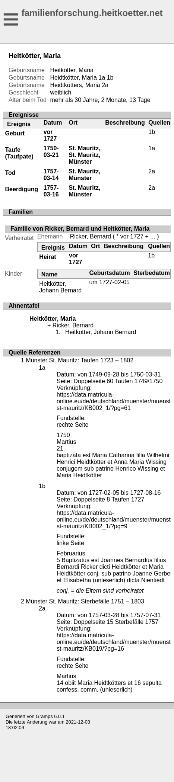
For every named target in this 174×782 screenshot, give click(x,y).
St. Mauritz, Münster (84, 174)
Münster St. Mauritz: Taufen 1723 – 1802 (79, 360)
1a (101, 77)
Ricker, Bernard (90, 236)
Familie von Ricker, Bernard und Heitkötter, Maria (79, 228)
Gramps (44, 716)
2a (105, 85)
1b (110, 77)
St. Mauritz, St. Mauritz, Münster (84, 155)
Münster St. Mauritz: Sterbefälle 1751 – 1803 (85, 601)
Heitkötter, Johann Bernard (60, 287)
